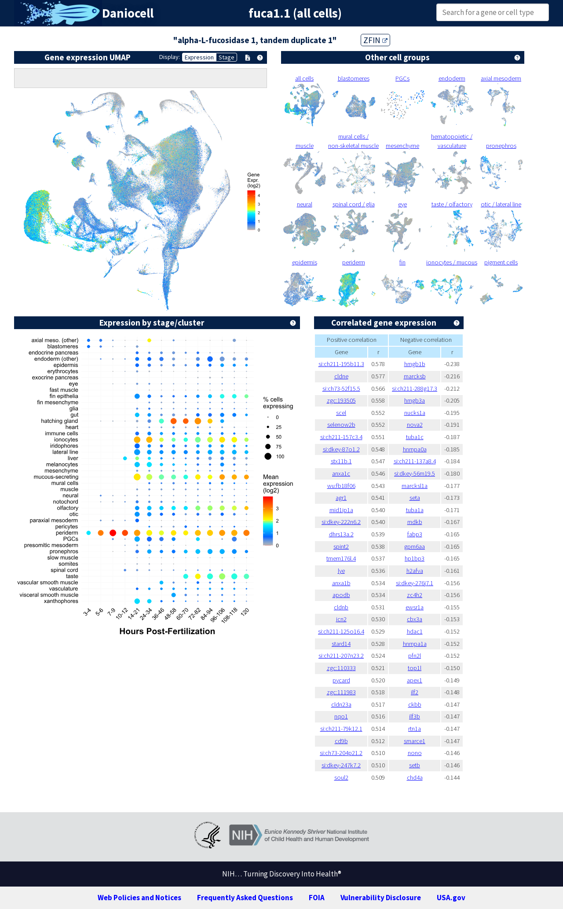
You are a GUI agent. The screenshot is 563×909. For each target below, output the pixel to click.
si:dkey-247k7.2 (341, 765)
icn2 (341, 619)
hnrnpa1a (415, 644)
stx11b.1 (341, 461)
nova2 (415, 425)
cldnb (341, 607)
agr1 (341, 498)
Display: (169, 57)
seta (414, 498)
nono (415, 753)
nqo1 (341, 716)
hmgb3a (414, 400)
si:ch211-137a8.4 (415, 461)
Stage (226, 57)
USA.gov (451, 897)
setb (414, 765)
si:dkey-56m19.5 (414, 473)
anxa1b (341, 583)
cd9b (341, 741)
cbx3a (414, 619)
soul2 (341, 777)
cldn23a (341, 704)
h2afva (414, 571)
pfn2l (414, 656)
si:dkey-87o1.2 (341, 449)
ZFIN (375, 40)
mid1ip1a (341, 510)
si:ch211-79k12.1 (341, 729)
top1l (414, 668)
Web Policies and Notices (139, 897)
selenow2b (341, 425)
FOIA (317, 897)
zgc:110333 (341, 668)
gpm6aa (414, 546)
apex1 (414, 680)
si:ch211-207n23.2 (341, 656)
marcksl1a (415, 486)
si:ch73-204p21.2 (341, 753)
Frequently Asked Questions (245, 897)
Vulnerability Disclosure (380, 897)
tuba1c (415, 437)
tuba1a (415, 510)
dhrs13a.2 (341, 534)
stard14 (341, 644)
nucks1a (414, 413)
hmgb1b (414, 364)
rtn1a (414, 729)
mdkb (414, 522)
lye (341, 571)
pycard (341, 680)
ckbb (414, 704)
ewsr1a (415, 607)
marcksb (415, 376)
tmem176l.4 (341, 558)
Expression (199, 57)
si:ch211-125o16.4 (341, 631)
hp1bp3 (414, 558)
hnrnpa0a (415, 449)
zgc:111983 (341, 692)
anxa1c (341, 473)
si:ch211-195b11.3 (341, 364)
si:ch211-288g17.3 (414, 388)
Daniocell (128, 13)
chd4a (415, 777)
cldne (341, 376)
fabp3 (414, 534)
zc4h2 (414, 595)
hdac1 (415, 631)
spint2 (341, 546)
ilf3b (414, 716)
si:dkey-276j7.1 (414, 583)
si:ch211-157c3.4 (341, 437)
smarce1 (414, 741)
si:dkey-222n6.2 (341, 522)
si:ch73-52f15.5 (341, 388)
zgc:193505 (341, 400)
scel (341, 413)
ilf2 (414, 692)
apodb (341, 595)
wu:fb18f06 (341, 486)
